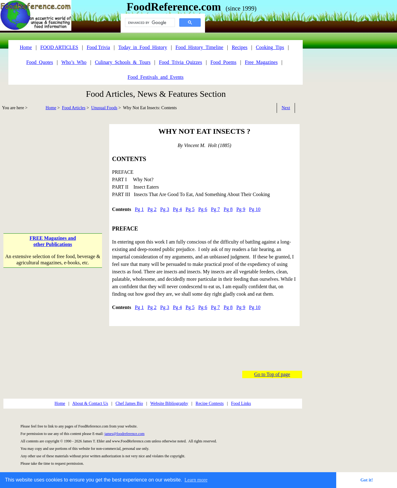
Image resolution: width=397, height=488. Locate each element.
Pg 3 (164, 209)
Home (51, 107)
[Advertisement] (53, 167)
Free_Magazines (261, 62)
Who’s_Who (74, 62)
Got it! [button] (366, 479)
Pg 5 (189, 209)
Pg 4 (177, 209)
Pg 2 (152, 209)
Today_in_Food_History (142, 47)
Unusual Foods (104, 107)
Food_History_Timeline (199, 47)
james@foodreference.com (125, 434)
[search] (149, 22)
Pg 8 (228, 209)
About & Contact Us (90, 403)
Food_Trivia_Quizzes (180, 62)
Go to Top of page (272, 374)
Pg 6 (202, 209)
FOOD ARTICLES (59, 47)
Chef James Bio (129, 403)
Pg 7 (215, 209)
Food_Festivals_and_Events (155, 77)
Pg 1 (139, 209)
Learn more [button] (196, 479)
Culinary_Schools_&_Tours (122, 62)
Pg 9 (240, 209)
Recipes (240, 47)
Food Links (241, 403)
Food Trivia (98, 47)
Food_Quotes (39, 62)
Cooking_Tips (270, 47)
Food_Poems (224, 62)
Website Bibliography (169, 403)
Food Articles (74, 107)
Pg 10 (255, 209)
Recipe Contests (210, 403)
